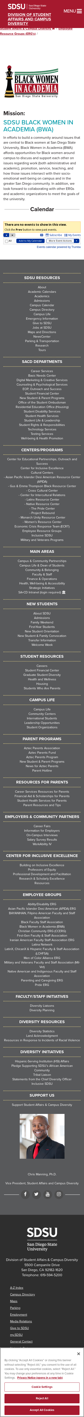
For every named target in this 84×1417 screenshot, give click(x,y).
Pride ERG (42, 985)
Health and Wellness (42, 679)
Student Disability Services (42, 411)
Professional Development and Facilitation (42, 874)
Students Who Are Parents (42, 688)
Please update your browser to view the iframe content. (42, 235)
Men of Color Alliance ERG (42, 958)
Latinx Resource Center (43, 499)
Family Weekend (42, 622)
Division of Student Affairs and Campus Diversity (29, 19)
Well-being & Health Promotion (42, 438)
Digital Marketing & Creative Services (42, 380)
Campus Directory (42, 310)
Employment (18, 1315)
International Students (42, 718)
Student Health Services (42, 416)
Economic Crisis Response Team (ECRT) (42, 526)
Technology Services (42, 429)
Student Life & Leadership (42, 420)
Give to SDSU (42, 323)
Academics (42, 296)
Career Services (42, 371)
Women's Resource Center (43, 522)
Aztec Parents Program (42, 757)
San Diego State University (33, 6)
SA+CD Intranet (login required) (39, 592)
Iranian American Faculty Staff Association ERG (42, 940)
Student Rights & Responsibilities (42, 425)
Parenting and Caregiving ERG (42, 980)
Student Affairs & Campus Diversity (27, 28)
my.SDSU (16, 1335)
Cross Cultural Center (43, 491)
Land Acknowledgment (42, 1036)
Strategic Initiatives (42, 588)
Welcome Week (42, 645)
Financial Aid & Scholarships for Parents (42, 796)
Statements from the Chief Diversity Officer (42, 1079)
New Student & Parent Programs (42, 398)
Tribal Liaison (42, 1075)
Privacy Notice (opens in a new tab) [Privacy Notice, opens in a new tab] (40, 1384)
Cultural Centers (42, 473)
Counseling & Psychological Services (42, 384)
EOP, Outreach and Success (42, 389)
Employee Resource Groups (42, 531)
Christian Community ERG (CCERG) (42, 931)
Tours (42, 350)
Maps (13, 1301)
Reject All (42, 1404)
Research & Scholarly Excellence (42, 879)
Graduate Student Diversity (42, 675)
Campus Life (42, 314)
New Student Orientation (42, 631)
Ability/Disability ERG (42, 904)
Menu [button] (65, 11)
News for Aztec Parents (42, 766)
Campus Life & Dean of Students (42, 565)
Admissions (42, 301)
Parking (15, 1308)
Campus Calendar (42, 305)
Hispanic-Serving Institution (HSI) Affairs (42, 1061)
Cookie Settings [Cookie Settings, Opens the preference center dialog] (42, 1393)
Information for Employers (42, 831)
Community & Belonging (42, 570)
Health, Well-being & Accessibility (42, 583)
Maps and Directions (42, 332)
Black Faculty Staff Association (42, 922)
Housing (42, 684)
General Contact (21, 1341)
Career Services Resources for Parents (42, 792)
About (42, 287)
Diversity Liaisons (42, 1006)
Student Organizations (42, 727)
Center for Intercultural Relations (42, 495)
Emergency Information (42, 319)
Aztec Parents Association (42, 748)
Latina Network (42, 944)
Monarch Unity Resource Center (43, 517)
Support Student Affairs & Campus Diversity (42, 1105)
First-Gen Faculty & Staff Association (42, 935)
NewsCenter (42, 337)
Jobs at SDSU (42, 328)
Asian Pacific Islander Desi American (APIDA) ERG (42, 909)
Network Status (20, 1348)
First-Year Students (42, 627)
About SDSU (42, 613)
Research (42, 345)
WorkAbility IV (42, 844)
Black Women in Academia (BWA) (42, 927)
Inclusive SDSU (42, 535)
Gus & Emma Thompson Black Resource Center (43, 486)
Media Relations (21, 1321)
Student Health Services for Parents (42, 801)
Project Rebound (43, 513)
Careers (42, 666)
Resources (42, 883)
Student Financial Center (42, 393)
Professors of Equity (42, 870)
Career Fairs (42, 826)
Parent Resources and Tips (42, 805)
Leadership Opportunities (42, 723)
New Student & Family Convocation (42, 636)
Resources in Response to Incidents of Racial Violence (42, 1040)
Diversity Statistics (42, 1031)
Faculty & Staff (42, 574)
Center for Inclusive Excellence (42, 468)
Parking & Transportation (42, 341)
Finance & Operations (42, 579)
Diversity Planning (42, 1010)
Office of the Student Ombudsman (42, 402)
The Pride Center (43, 508)
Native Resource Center (43, 504)
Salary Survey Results (42, 840)
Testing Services (42, 434)
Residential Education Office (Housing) (42, 407)
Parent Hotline (42, 771)
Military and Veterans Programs (42, 540)
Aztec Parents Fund (42, 753)
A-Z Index (16, 1288)
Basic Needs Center (42, 376)
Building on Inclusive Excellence (42, 865)
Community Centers (42, 714)
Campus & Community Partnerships (42, 561)
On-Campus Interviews (42, 835)
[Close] (79, 1360)
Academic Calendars (42, 292)
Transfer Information (42, 640)
